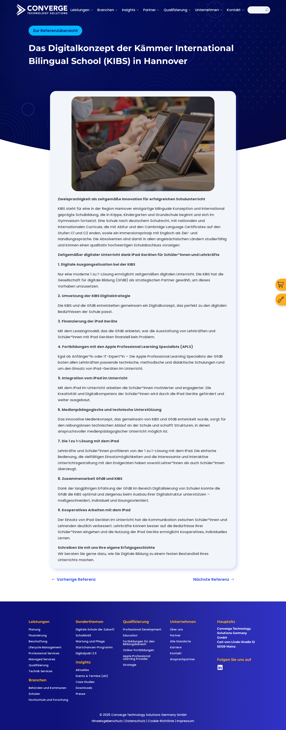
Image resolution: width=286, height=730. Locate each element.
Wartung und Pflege (90, 641)
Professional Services (44, 653)
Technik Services (40, 671)
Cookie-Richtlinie (161, 721)
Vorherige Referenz (76, 579)
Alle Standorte (180, 641)
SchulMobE (83, 635)
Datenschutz (135, 721)
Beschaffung (38, 641)
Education (130, 635)
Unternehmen (209, 10)
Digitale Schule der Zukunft (95, 629)
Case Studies (85, 682)
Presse (80, 694)
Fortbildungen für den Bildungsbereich (139, 643)
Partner (151, 10)
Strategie (129, 665)
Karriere (176, 647)
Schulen (34, 694)
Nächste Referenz (211, 579)
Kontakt (235, 10)
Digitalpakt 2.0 (86, 653)
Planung (34, 629)
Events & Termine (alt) (92, 676)
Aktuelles (82, 670)
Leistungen (82, 10)
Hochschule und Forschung (48, 700)
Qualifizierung (177, 10)
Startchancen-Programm (94, 647)
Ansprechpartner (182, 659)
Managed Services (42, 659)
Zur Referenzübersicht (55, 30)
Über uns (176, 629)
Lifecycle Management (45, 647)
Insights (130, 10)
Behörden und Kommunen (47, 688)
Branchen (107, 10)
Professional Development (142, 629)
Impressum (185, 721)
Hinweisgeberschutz (107, 721)
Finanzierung (38, 635)
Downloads (84, 688)
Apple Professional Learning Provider (136, 658)
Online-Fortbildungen (138, 650)
